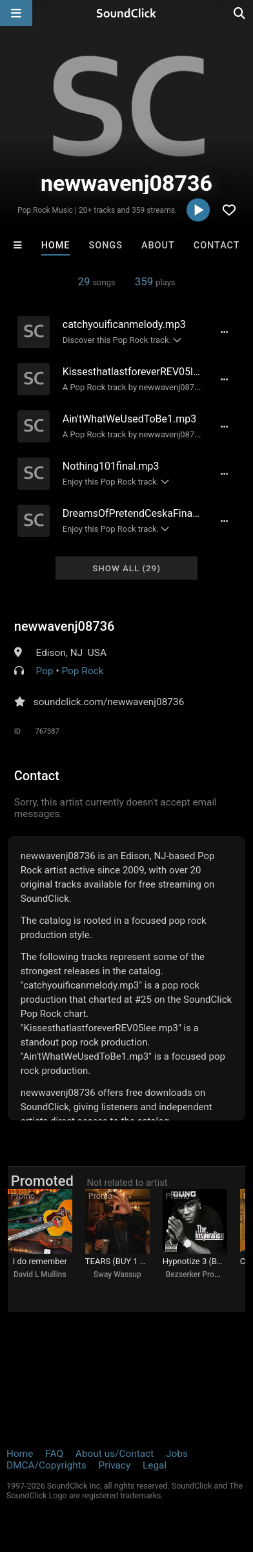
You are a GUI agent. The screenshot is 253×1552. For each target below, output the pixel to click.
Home (55, 245)
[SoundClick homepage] (126, 12)
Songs (106, 245)
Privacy (114, 1465)
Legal (155, 1465)
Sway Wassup (117, 1274)
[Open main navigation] (16, 13)
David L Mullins (40, 1274)
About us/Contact (115, 1453)
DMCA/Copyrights (46, 1465)
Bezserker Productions (205, 1274)
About (158, 245)
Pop (45, 671)
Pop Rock (82, 671)
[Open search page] (240, 13)
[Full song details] (224, 332)
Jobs (177, 1453)
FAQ (54, 1453)
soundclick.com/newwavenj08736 (109, 702)
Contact (217, 245)
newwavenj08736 (64, 626)
